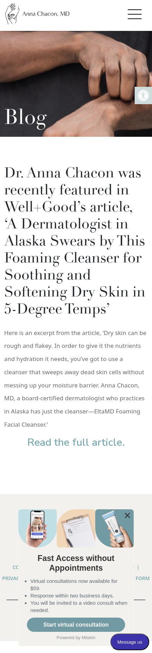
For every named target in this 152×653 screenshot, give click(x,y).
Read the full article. (76, 442)
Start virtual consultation (76, 625)
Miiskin (88, 637)
